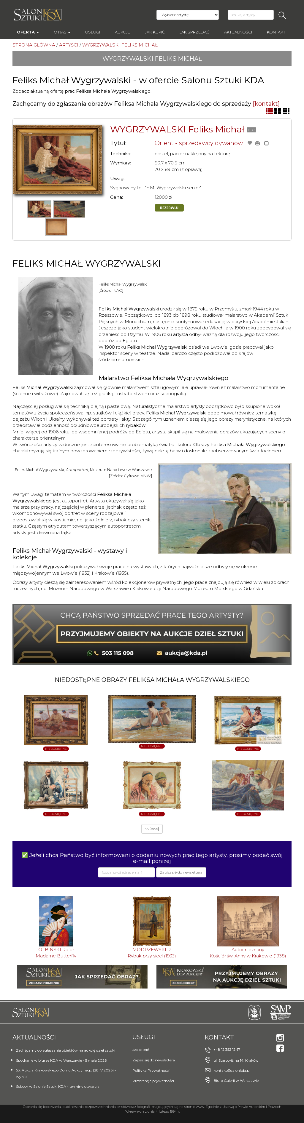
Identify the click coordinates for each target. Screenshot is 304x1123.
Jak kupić (155, 32)
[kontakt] (266, 103)
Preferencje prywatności (153, 1081)
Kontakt (276, 32)
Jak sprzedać (194, 32)
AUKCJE (122, 32)
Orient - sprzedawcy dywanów (199, 143)
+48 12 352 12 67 (226, 1049)
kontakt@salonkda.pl (231, 1070)
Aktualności (238, 32)
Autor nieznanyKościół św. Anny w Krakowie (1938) (248, 953)
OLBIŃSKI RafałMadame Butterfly (56, 953)
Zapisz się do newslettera (153, 1060)
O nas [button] (62, 32)
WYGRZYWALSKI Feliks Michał (177, 129)
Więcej (152, 829)
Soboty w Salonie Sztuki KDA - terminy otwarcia (57, 1086)
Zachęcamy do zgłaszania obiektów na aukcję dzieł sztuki (65, 1050)
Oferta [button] (28, 32)
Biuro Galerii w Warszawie (236, 1080)
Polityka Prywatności (151, 1070)
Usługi (92, 32)
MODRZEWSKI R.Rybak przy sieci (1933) (152, 953)
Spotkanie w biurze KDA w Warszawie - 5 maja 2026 (61, 1060)
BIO (251, 130)
